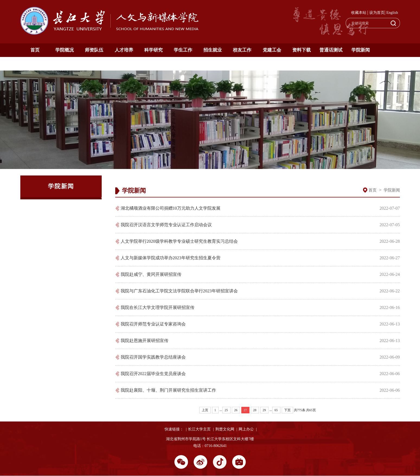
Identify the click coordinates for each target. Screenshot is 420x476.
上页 (205, 410)
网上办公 (246, 429)
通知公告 (35, 63)
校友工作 (242, 50)
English (392, 13)
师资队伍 (94, 50)
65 (276, 410)
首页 (35, 50)
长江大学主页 (199, 429)
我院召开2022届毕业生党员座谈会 (153, 373)
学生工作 (183, 50)
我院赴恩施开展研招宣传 (144, 340)
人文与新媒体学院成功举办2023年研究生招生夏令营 (170, 257)
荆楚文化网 (224, 429)
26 (236, 410)
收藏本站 (358, 13)
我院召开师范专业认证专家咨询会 (153, 324)
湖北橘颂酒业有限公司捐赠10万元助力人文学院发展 (170, 208)
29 (264, 410)
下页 (287, 410)
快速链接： (174, 429)
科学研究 (153, 50)
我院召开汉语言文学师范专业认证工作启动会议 (166, 224)
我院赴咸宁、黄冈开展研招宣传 (151, 274)
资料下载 (301, 50)
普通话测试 (330, 50)
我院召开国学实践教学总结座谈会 (153, 357)
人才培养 (124, 50)
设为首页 (376, 13)
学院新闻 (360, 50)
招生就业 (212, 50)
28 (255, 410)
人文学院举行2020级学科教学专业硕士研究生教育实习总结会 (179, 241)
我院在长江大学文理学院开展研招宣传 (157, 307)
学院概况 (64, 50)
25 (226, 410)
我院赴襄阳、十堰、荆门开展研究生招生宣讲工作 (168, 390)
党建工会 (272, 50)
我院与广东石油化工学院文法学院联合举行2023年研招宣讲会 (179, 291)
